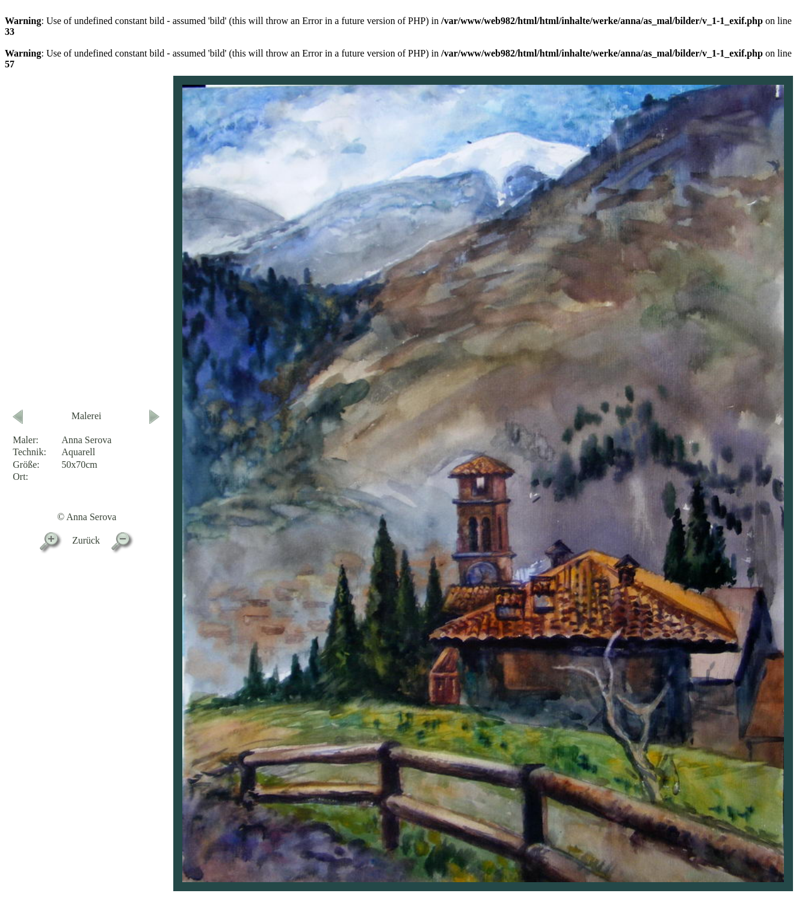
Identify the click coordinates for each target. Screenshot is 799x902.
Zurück (86, 540)
